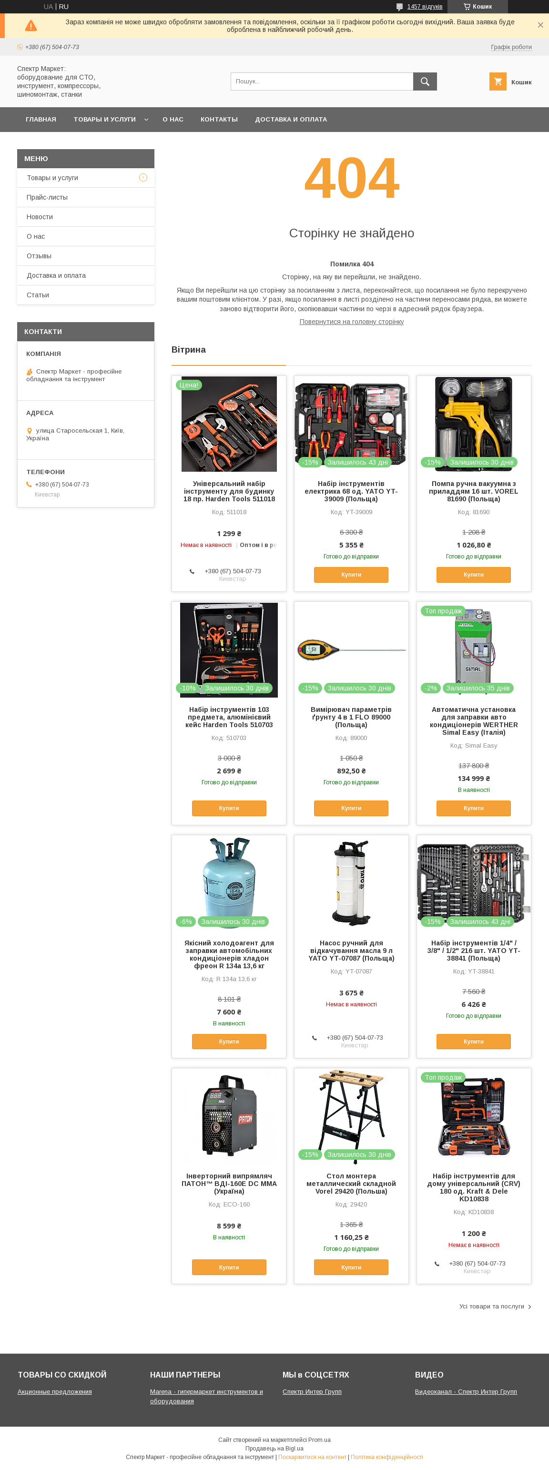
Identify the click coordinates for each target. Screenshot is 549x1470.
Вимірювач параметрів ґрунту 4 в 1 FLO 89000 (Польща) (351, 717)
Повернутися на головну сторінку (352, 321)
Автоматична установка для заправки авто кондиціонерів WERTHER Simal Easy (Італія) (474, 721)
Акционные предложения (55, 1391)
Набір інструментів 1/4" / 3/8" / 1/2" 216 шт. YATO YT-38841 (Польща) (473, 950)
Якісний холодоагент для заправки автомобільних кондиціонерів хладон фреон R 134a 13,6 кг (229, 954)
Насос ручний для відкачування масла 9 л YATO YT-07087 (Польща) (351, 950)
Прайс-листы (47, 197)
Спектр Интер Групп (312, 1391)
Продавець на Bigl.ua (274, 1448)
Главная (41, 119)
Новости (40, 217)
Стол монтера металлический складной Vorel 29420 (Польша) (351, 1183)
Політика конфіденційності (387, 1457)
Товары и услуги (104, 119)
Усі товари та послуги (491, 1306)
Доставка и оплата (291, 119)
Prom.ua (319, 1440)
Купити (351, 574)
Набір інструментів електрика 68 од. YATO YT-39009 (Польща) (351, 491)
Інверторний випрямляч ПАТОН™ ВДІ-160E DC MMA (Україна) (229, 1183)
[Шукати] (425, 81)
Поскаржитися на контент (312, 1457)
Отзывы (39, 256)
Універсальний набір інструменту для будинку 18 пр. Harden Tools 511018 (229, 491)
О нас (173, 119)
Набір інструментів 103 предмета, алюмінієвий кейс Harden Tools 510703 (229, 717)
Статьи (38, 295)
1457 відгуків (425, 6)
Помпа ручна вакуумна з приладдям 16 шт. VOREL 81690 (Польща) (473, 491)
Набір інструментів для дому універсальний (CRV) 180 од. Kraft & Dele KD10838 (473, 1187)
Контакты (219, 119)
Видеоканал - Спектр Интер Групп (466, 1391)
